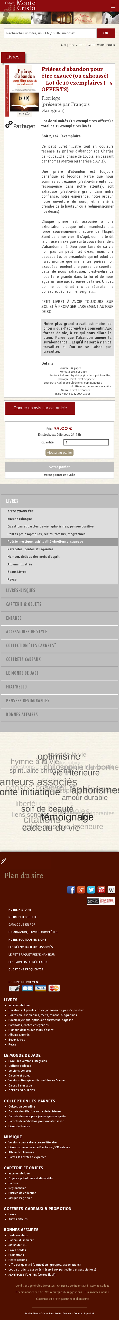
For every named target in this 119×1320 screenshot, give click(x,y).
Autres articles (18, 1219)
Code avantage (18, 1235)
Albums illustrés (19, 564)
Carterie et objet (19, 1076)
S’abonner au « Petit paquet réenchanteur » (62, 1299)
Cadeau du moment (21, 1240)
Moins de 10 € (17, 1245)
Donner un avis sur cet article (40, 408)
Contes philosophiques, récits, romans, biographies (46, 534)
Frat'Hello (16, 687)
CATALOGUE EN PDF (21, 925)
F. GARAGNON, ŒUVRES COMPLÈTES (33, 932)
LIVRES (10, 999)
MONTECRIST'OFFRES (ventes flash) (32, 1275)
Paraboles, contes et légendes (30, 549)
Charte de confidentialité (72, 1285)
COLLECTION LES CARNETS (29, 1101)
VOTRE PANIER (106, 45)
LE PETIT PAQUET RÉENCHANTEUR (31, 955)
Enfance (14, 618)
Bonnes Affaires (22, 715)
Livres (12, 501)
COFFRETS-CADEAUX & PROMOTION (37, 1208)
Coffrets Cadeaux (23, 659)
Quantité (47, 442)
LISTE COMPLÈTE (20, 511)
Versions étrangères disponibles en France (36, 1080)
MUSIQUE (13, 1137)
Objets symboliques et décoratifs (30, 1178)
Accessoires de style (26, 632)
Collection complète (21, 1107)
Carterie (13, 1183)
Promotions (16, 1255)
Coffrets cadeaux (19, 1066)
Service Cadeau (99, 1285)
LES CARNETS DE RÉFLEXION (28, 962)
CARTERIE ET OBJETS (23, 1168)
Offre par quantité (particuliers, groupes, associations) (44, 1265)
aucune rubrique (19, 519)
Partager (24, 125)
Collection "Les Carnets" (31, 646)
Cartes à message (20, 1086)
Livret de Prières (19, 1126)
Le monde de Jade (22, 673)
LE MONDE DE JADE (22, 1055)
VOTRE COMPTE (85, 45)
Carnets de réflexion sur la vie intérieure (34, 1111)
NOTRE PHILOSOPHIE (22, 917)
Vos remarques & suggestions (63, 1292)
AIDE (64, 45)
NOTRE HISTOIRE (19, 910)
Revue (11, 579)
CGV (71, 45)
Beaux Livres (16, 572)
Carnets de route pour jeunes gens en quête (37, 1116)
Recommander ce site (29, 1292)
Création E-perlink (84, 1313)
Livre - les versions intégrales (27, 1061)
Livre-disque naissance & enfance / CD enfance (39, 1147)
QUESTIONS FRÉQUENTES (25, 969)
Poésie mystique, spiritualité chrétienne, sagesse (45, 542)
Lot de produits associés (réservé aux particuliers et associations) (52, 1270)
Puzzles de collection (22, 1193)
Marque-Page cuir (20, 1198)
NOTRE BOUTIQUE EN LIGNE (27, 940)
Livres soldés (17, 1250)
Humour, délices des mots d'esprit (33, 557)
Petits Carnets (17, 1260)
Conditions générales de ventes (35, 1285)
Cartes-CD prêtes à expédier (27, 1157)
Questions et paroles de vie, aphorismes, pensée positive (50, 526)
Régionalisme (17, 1188)
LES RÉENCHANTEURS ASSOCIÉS (30, 947)
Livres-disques (20, 590)
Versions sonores (19, 1071)
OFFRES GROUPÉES (21, 1090)
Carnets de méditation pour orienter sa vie (36, 1121)
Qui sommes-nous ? (97, 1292)
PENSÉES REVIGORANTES (28, 701)
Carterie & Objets (24, 604)
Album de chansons (21, 1152)
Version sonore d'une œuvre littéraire (32, 1142)
